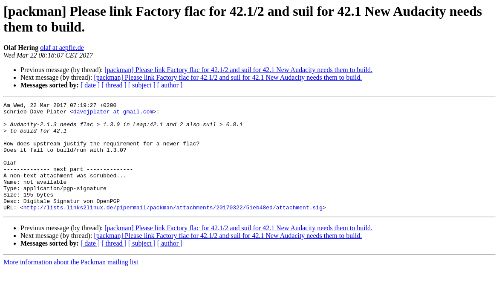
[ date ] (90, 85)
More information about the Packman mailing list (70, 283)
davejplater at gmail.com (113, 114)
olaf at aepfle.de (62, 47)
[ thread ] (114, 85)
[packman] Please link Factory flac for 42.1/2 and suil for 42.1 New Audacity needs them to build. (238, 69)
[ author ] (170, 85)
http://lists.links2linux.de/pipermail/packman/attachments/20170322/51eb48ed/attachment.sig (173, 229)
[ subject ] (142, 85)
